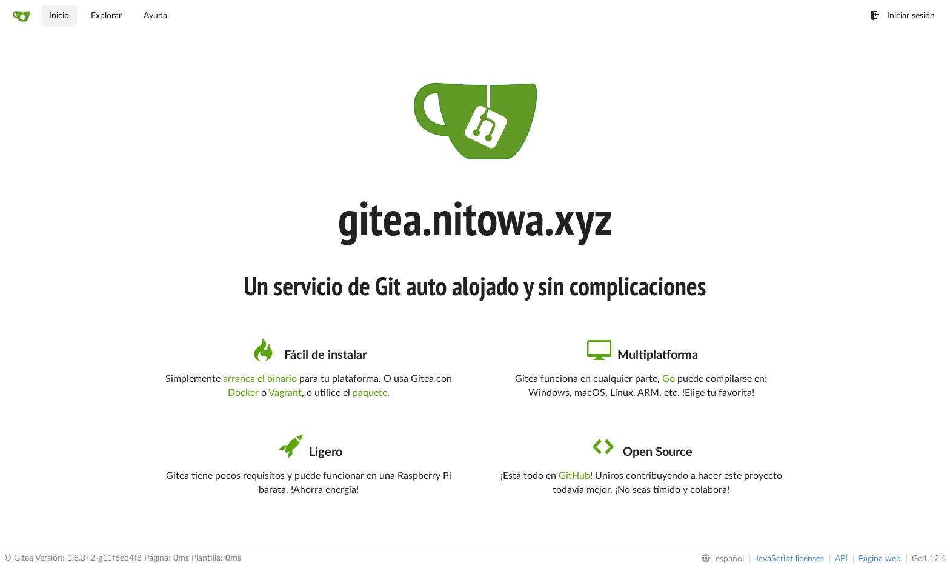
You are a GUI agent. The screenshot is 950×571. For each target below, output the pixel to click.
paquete (370, 393)
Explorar (106, 16)
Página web (880, 559)
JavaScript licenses (789, 559)
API (841, 559)
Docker (243, 393)
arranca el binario (260, 379)
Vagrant (285, 393)
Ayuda (155, 16)
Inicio (59, 16)
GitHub (574, 476)
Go (668, 379)
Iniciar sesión (902, 16)
